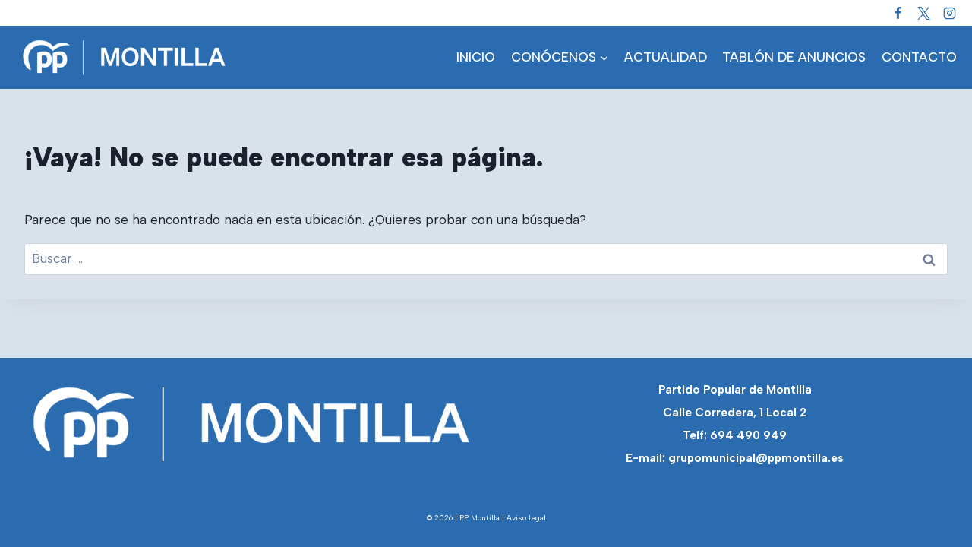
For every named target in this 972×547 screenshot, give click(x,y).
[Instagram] (949, 13)
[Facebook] (897, 13)
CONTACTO (919, 57)
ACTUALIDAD (665, 57)
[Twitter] (923, 13)
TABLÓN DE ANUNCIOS (794, 57)
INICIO (475, 57)
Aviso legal (526, 518)
